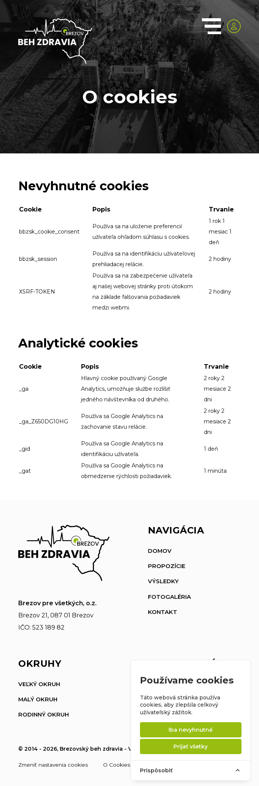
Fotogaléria (169, 596)
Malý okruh (38, 699)
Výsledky (163, 581)
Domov (160, 550)
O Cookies (118, 764)
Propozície (166, 566)
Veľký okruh (39, 684)
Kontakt (162, 611)
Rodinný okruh (43, 714)
